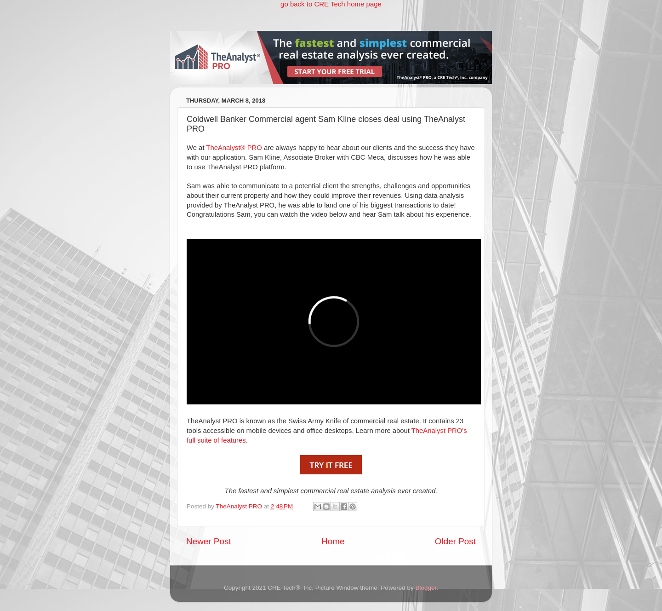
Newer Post (208, 541)
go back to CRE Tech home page (331, 4)
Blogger (425, 587)
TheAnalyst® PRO (234, 147)
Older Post (455, 541)
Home (332, 541)
